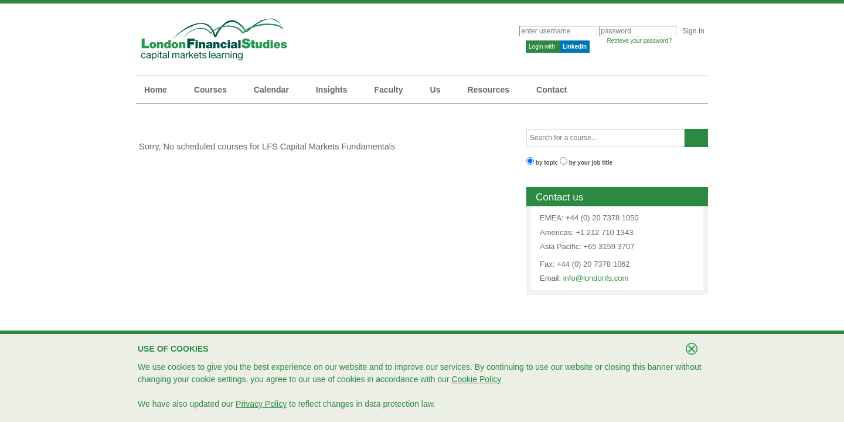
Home (155, 89)
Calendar (271, 89)
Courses (210, 89)
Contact (551, 89)
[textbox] (605, 138)
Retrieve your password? (639, 41)
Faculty (389, 89)
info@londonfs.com (595, 278)
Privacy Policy (261, 404)
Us (435, 89)
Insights (332, 89)
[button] (696, 138)
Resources (488, 89)
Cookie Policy (476, 379)
